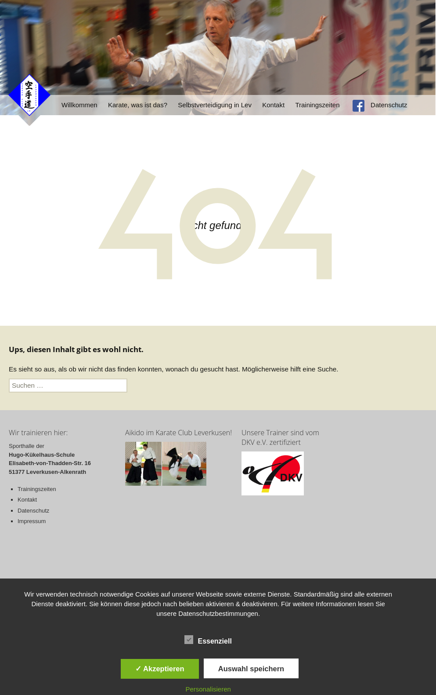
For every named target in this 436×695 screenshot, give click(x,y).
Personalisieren (208, 689)
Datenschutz (389, 105)
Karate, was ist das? (137, 105)
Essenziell (207, 639)
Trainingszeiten (317, 105)
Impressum (32, 521)
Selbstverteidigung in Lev (215, 105)
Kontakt (273, 105)
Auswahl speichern (251, 669)
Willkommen (79, 105)
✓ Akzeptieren (159, 669)
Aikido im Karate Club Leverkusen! (178, 432)
